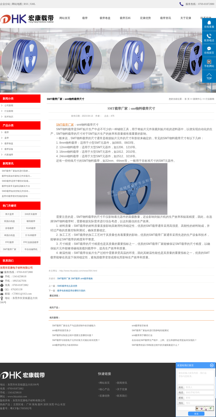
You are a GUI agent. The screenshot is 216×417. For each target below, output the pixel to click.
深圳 (45, 404)
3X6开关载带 (31, 214)
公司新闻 (8, 105)
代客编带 (8, 154)
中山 (57, 404)
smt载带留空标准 (140, 325)
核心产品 (105, 389)
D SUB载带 (30, 235)
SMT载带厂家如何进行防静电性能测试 (150, 330)
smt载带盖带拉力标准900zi (65, 345)
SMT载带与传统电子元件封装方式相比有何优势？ (76, 340)
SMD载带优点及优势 (67, 286)
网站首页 (64, 17)
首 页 (186, 99)
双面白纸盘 (9, 221)
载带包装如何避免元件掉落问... (17, 176)
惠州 (40, 404)
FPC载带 (9, 242)
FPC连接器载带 (31, 242)
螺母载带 (31, 221)
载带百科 (125, 17)
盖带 (6, 138)
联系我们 (122, 395)
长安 (62, 404)
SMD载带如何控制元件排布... (16, 191)
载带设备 (8, 149)
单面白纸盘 (9, 235)
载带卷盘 (105, 17)
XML (32, 4)
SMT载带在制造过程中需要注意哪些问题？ (72, 335)
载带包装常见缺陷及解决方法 (16, 186)
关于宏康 (185, 17)
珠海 (34, 404)
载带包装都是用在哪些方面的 (71, 290)
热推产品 (5, 404)
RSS (26, 4)
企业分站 (5, 4)
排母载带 (9, 228)
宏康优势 (145, 17)
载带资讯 (165, 17)
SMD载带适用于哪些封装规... (16, 181)
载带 (85, 17)
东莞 (51, 404)
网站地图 (17, 4)
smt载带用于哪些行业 (142, 335)
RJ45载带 (31, 228)
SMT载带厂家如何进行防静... (16, 171)
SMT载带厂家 (9, 249)
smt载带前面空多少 (61, 330)
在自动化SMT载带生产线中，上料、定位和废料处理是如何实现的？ (164, 340)
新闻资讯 (122, 382)
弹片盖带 (9, 214)
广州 (28, 404)
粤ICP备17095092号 (21, 408)
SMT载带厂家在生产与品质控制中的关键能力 (74, 325)
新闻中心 (197, 99)
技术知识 (8, 116)
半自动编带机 (30, 249)
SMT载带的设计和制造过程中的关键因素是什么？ (155, 345)
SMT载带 (75, 278)
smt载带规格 (86, 278)
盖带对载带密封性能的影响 (15, 196)
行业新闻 (8, 111)
